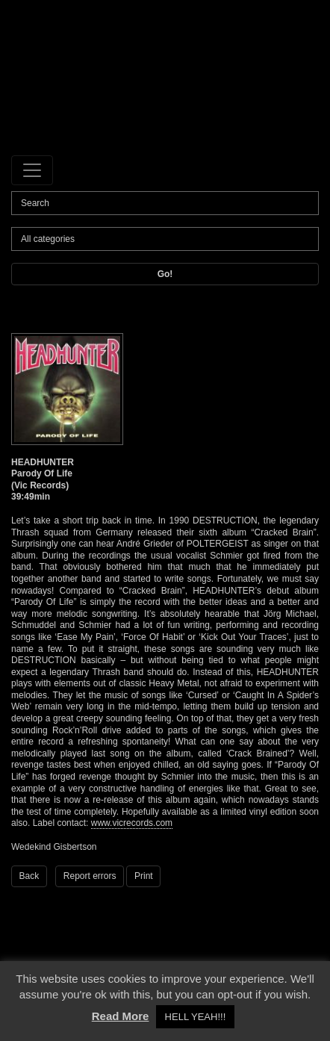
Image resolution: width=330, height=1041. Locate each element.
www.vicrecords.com (131, 823)
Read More (120, 1016)
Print (143, 876)
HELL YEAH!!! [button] (195, 1016)
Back (29, 876)
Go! (165, 274)
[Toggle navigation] (32, 170)
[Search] (165, 203)
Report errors (89, 876)
